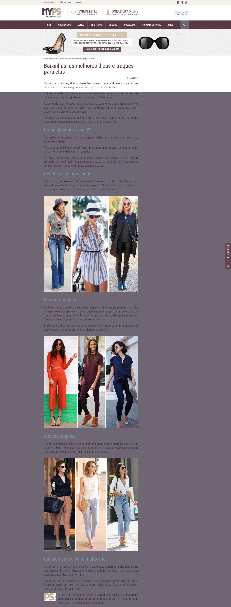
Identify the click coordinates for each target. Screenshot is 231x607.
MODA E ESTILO (49, 2)
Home (44, 59)
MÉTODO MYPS (65, 2)
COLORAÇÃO (130, 25)
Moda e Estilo (53, 59)
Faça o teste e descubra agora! (102, 49)
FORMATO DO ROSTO (151, 25)
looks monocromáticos (62, 307)
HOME (48, 25)
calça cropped (76, 444)
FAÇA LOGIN (179, 13)
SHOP (78, 2)
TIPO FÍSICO (96, 25)
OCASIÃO (113, 25)
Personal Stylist (83, 595)
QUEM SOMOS (64, 25)
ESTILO (81, 25)
